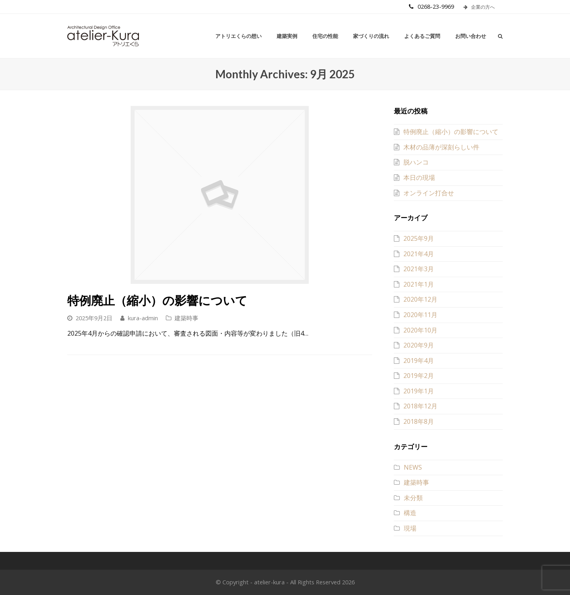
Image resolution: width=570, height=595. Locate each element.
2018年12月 (420, 406)
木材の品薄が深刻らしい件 (441, 147)
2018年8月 (418, 421)
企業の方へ (479, 7)
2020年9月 (418, 345)
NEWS (413, 467)
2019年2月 (418, 375)
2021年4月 (418, 253)
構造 (410, 512)
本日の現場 (419, 177)
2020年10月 (420, 330)
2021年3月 (418, 268)
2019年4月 (418, 360)
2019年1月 (418, 391)
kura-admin (143, 318)
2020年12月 (420, 299)
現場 (410, 528)
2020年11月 (420, 314)
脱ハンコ (416, 162)
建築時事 (186, 318)
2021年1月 (418, 284)
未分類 (413, 497)
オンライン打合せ (428, 193)
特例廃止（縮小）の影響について (157, 300)
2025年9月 (418, 238)
